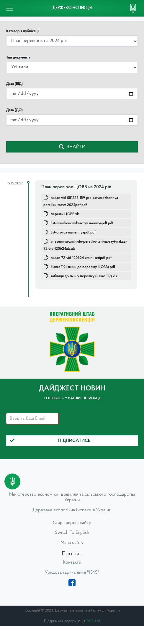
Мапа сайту (72, 542)
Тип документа (18, 57)
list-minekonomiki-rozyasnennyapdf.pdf (82, 223)
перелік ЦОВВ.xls (65, 214)
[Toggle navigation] (9, 8)
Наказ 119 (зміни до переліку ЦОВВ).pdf (83, 267)
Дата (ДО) (14, 110)
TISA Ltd (93, 621)
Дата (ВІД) (14, 84)
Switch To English (72, 532)
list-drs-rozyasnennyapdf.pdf (73, 232)
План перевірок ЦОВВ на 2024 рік (76, 187)
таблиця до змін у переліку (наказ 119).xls (84, 276)
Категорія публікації (22, 31)
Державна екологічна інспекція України (72, 510)
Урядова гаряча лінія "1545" (72, 572)
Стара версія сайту (72, 522)
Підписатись (50, 440)
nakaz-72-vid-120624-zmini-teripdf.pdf (81, 258)
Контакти (72, 562)
